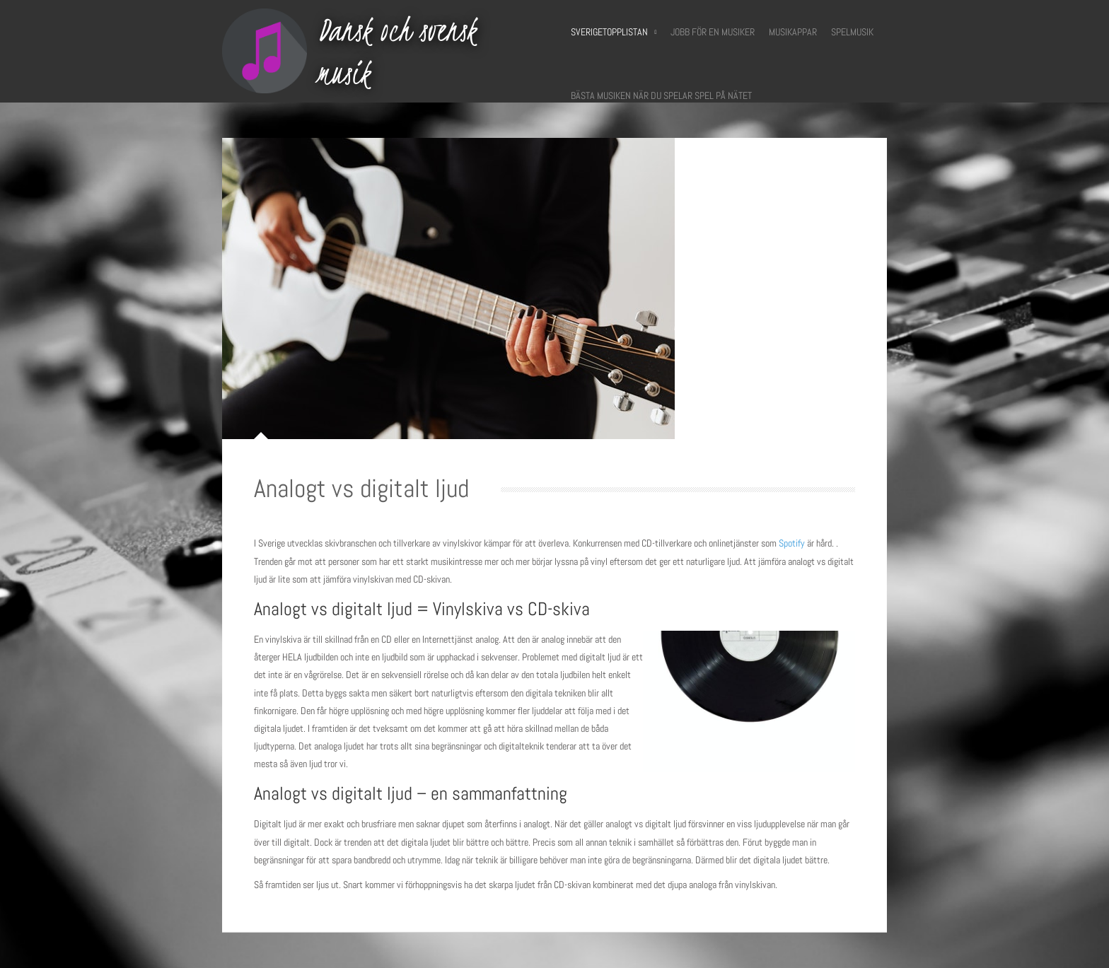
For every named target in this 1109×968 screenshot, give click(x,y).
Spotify (792, 543)
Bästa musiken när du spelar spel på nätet (661, 95)
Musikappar (793, 31)
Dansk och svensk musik (397, 51)
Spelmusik (852, 31)
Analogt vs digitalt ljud (361, 488)
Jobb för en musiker (712, 31)
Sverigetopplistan (614, 32)
